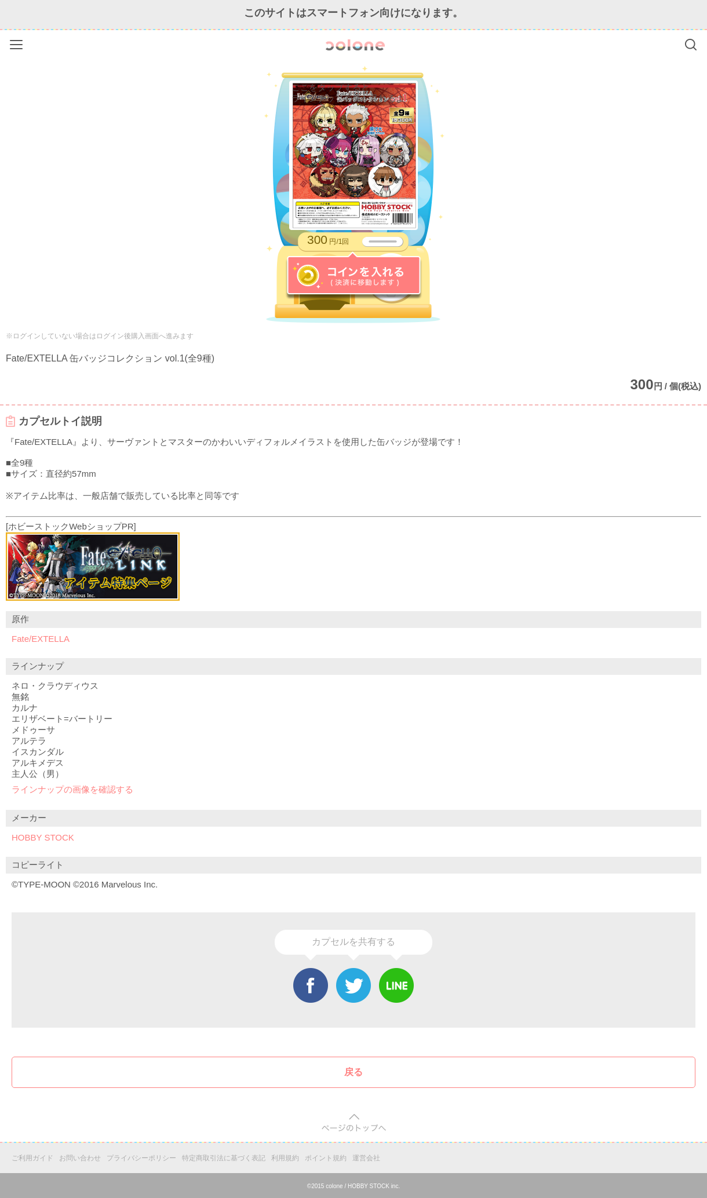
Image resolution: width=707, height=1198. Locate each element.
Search (691, 44)
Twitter (353, 985)
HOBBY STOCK (43, 837)
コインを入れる (353, 275)
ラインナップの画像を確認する (72, 789)
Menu (17, 42)
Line (396, 985)
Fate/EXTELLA (41, 639)
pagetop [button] (354, 1123)
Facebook (310, 985)
